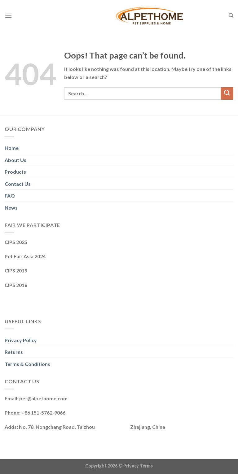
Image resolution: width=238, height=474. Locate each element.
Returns (14, 352)
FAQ (10, 195)
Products (15, 172)
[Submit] (227, 93)
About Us (15, 160)
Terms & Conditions (27, 364)
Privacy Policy (21, 340)
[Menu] (8, 15)
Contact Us (18, 184)
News (11, 208)
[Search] (231, 15)
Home (12, 148)
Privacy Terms (138, 465)
